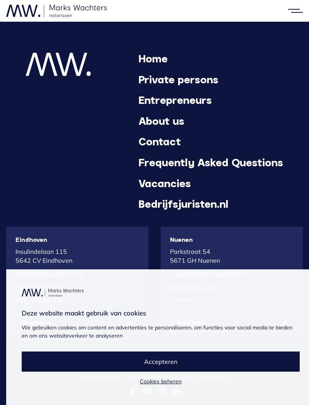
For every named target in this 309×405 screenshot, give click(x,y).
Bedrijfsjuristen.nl (183, 203)
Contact (160, 141)
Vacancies (165, 183)
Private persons (178, 79)
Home (153, 58)
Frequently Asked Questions (211, 162)
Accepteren (160, 361)
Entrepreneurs (175, 99)
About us (161, 120)
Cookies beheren (161, 381)
